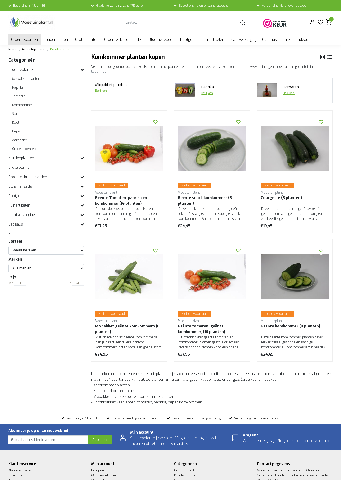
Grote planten (87, 39)
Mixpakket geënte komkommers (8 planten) (127, 329)
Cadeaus (269, 39)
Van (10, 283)
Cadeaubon (305, 39)
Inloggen (97, 470)
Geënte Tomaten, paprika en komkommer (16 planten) (121, 200)
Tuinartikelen (213, 39)
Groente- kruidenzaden (123, 39)
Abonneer (100, 440)
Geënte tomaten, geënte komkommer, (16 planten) (201, 329)
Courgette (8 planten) (281, 197)
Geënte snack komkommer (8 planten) (205, 200)
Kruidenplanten (56, 39)
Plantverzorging (243, 39)
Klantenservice (19, 470)
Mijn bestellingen (104, 475)
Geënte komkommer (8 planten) (290, 326)
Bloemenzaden (162, 39)
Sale (286, 39)
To (70, 283)
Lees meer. (99, 71)
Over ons (15, 475)
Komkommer (60, 49)
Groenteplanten (24, 39)
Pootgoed (188, 39)
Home (12, 49)
